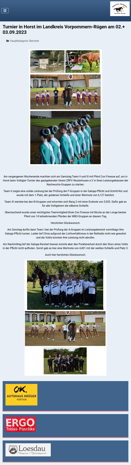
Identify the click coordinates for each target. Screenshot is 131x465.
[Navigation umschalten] (5, 10)
